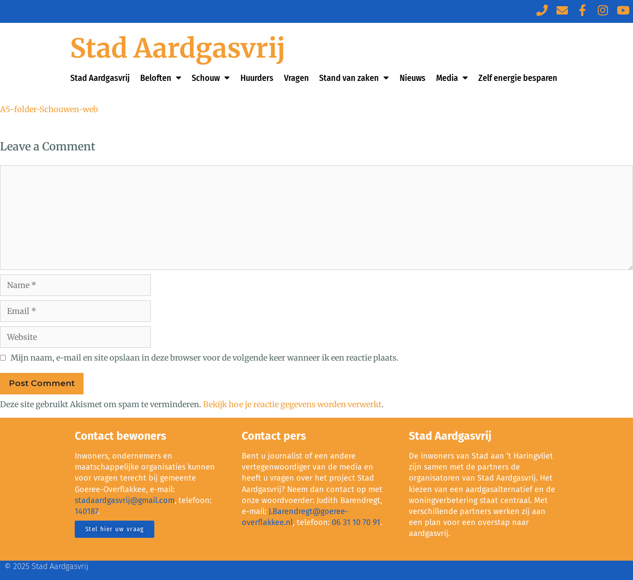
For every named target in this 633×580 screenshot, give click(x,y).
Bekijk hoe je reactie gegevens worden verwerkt (292, 404)
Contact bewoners (120, 436)
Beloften (161, 78)
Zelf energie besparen (517, 78)
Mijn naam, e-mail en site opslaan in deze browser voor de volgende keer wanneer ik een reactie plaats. (205, 358)
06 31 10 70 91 (356, 522)
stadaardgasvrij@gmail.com (125, 500)
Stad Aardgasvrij (178, 48)
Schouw (211, 78)
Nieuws (413, 78)
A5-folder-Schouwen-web (49, 109)
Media (452, 78)
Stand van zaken (354, 78)
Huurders (256, 78)
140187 (86, 511)
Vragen (296, 78)
